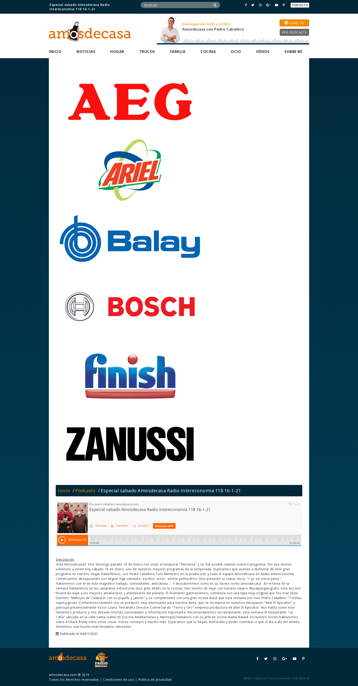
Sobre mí (293, 51)
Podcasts (85, 490)
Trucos (147, 51)
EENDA (248, 678)
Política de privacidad (155, 679)
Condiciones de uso (118, 679)
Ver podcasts (294, 32)
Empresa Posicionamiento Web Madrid (281, 678)
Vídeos (262, 51)
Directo (294, 23)
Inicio (55, 51)
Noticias (85, 51)
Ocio (236, 51)
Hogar (117, 51)
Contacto (300, 5)
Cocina (208, 51)
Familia (178, 51)
